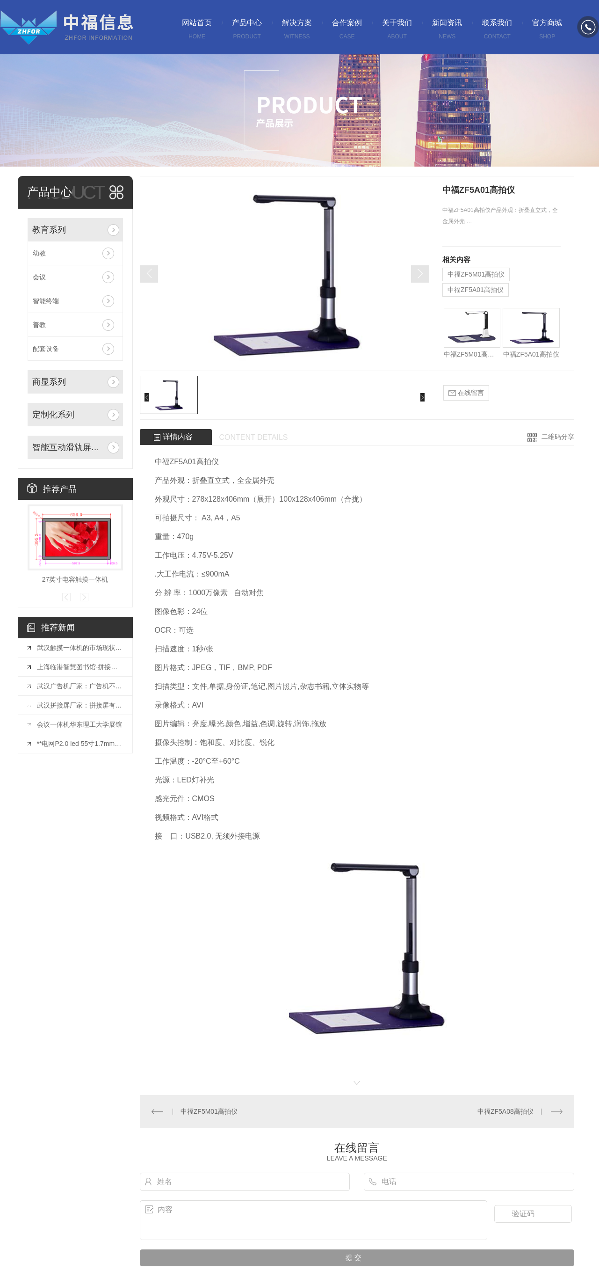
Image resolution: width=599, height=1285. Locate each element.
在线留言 (466, 393)
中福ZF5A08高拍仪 (505, 1111)
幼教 (39, 253)
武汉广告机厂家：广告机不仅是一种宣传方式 (80, 686)
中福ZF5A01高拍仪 (475, 289)
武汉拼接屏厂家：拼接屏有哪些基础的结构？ (80, 705)
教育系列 (49, 229)
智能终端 (46, 301)
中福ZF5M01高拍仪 (476, 274)
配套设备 (46, 348)
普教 (39, 325)
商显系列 (49, 382)
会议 (39, 277)
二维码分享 (557, 436)
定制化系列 (53, 414)
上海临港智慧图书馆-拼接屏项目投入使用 (80, 667)
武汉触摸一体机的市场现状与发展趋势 (80, 647)
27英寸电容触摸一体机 (75, 579)
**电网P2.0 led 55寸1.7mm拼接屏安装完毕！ (80, 743)
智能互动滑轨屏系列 (68, 447)
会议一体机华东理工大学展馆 (79, 724)
